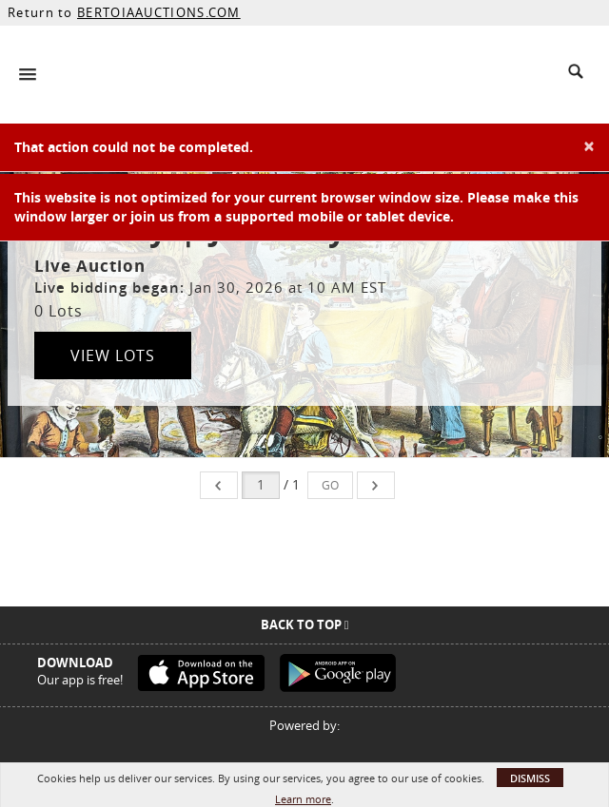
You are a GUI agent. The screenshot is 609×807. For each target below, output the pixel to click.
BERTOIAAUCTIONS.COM (159, 12)
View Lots (112, 355)
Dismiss (530, 778)
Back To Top (305, 624)
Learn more (303, 799)
